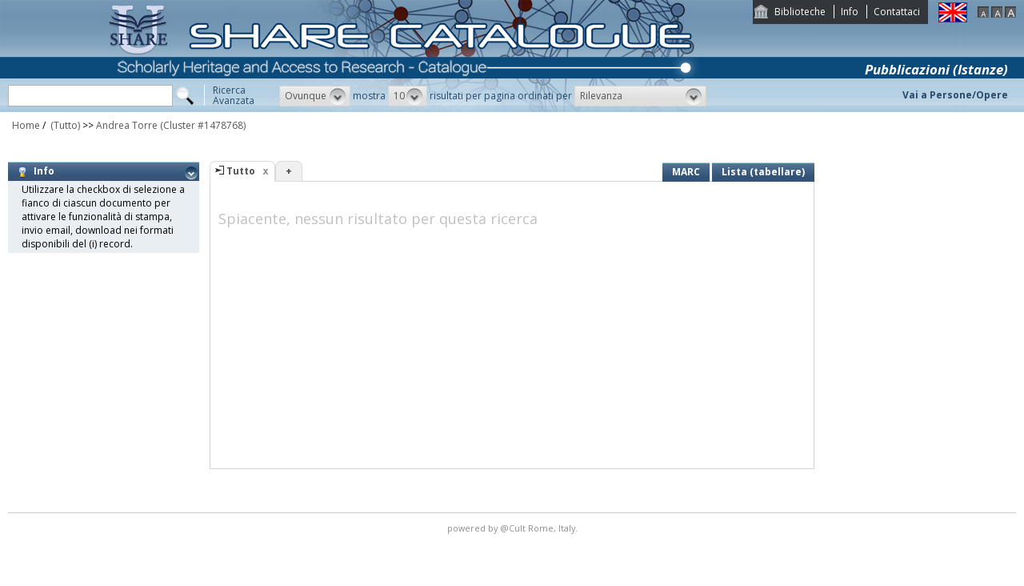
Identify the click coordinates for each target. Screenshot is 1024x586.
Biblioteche (800, 11)
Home (26, 125)
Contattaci (897, 11)
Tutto (240, 171)
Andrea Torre (127, 125)
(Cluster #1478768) (203, 125)
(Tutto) (64, 125)
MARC (686, 172)
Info (849, 11)
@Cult (514, 528)
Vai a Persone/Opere (955, 95)
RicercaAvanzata (233, 95)
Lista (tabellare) (763, 172)
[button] (314, 96)
